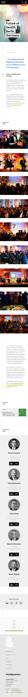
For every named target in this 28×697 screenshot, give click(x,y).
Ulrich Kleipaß (14, 574)
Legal (8, 655)
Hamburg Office (10, 518)
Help (7, 658)
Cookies (9, 665)
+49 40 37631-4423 (14, 519)
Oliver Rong (14, 514)
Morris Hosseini (14, 453)
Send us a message (16, 692)
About (14, 624)
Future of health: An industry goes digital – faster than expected (15, 385)
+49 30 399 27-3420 (14, 550)
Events (14, 627)
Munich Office (10, 488)
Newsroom (10, 651)
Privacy (8, 661)
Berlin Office (10, 457)
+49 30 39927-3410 (14, 580)
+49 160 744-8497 (14, 459)
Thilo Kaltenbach (14, 483)
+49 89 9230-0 (15, 689)
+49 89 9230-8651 (14, 489)
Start (14, 620)
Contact (9, 668)
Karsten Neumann (14, 544)
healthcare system (16, 105)
